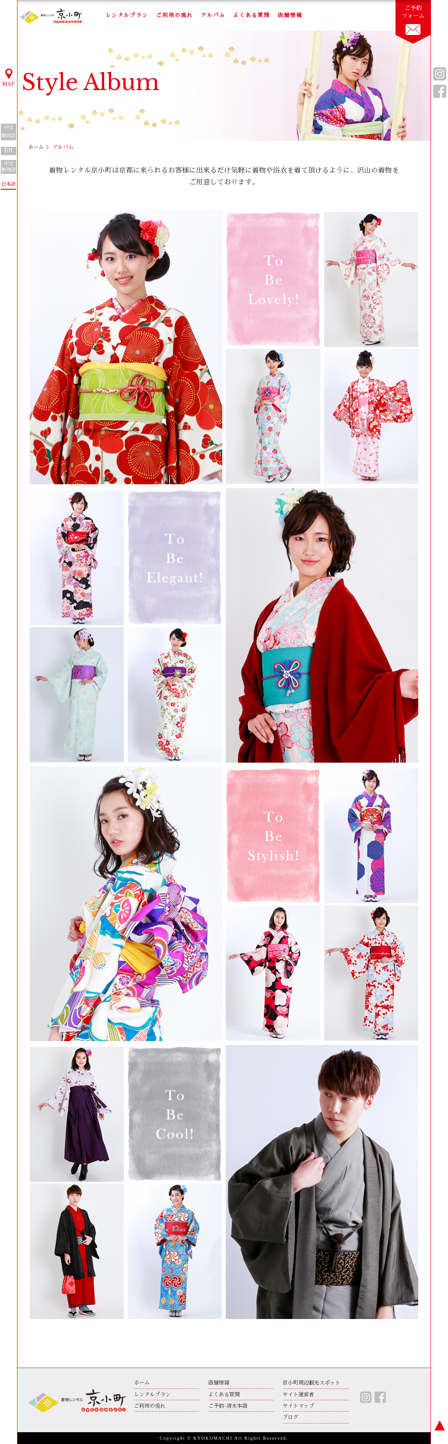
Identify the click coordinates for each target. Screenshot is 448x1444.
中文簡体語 (8, 131)
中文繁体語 (8, 166)
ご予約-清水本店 (228, 1406)
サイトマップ (298, 1406)
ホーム (36, 147)
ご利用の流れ (174, 15)
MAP (8, 77)
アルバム (213, 15)
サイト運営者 (298, 1394)
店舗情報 (290, 15)
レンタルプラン (126, 15)
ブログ (290, 1417)
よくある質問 (251, 15)
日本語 (8, 184)
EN (8, 150)
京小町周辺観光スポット (311, 1382)
